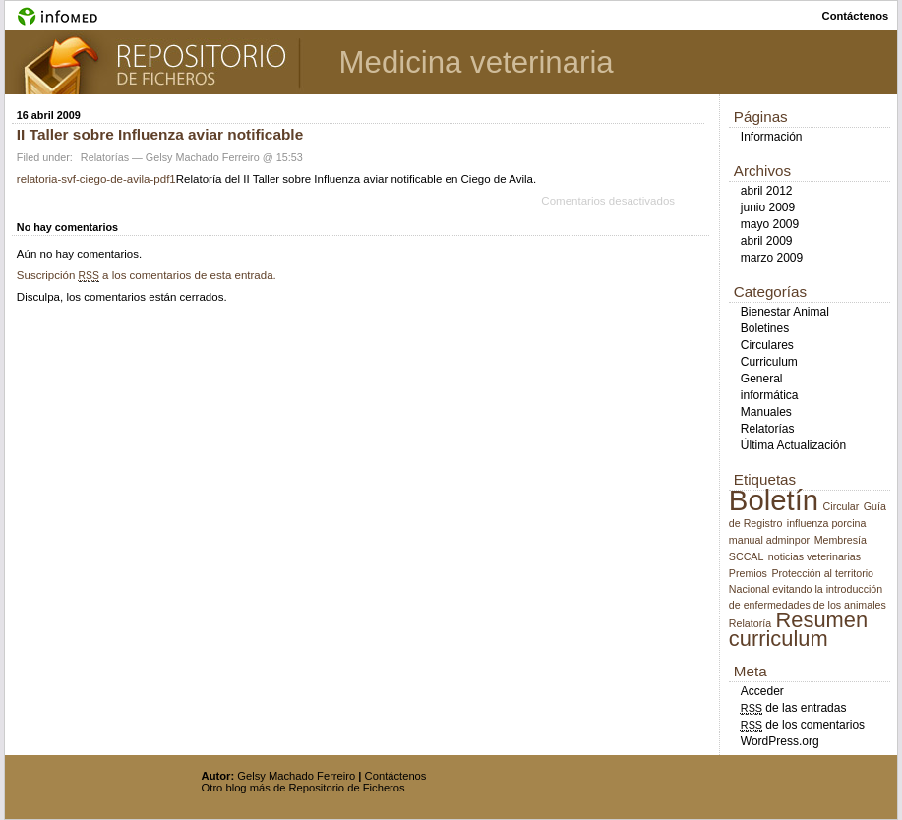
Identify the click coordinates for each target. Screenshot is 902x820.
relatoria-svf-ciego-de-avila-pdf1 (96, 179)
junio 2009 (768, 207)
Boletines (765, 328)
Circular (841, 506)
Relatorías (105, 157)
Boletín (773, 500)
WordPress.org (780, 741)
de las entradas (794, 708)
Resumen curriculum (798, 629)
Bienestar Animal (785, 312)
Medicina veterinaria (476, 62)
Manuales (766, 412)
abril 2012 (767, 191)
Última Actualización (793, 445)
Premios (748, 573)
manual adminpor (769, 540)
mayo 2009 (770, 224)
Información (772, 137)
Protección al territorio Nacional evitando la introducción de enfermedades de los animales (807, 589)
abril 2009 (767, 241)
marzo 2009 (772, 257)
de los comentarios (803, 725)
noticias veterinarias (814, 556)
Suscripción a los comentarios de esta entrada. (146, 275)
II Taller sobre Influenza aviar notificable (160, 134)
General (762, 378)
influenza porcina (827, 523)
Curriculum (769, 362)
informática (770, 395)
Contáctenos (396, 776)
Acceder (762, 691)
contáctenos (855, 16)
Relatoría (750, 623)
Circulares (767, 345)
